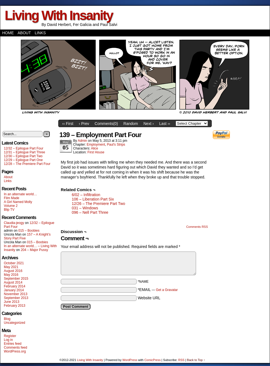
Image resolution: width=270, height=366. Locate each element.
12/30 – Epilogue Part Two (23, 156)
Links (40, 33)
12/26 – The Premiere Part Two (98, 203)
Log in (8, 340)
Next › (149, 123)
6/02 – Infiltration (86, 195)
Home (8, 33)
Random (130, 123)
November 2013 (15, 294)
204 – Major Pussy (34, 250)
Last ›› (164, 123)
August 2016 (13, 271)
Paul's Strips (116, 144)
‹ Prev (84, 123)
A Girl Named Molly (18, 202)
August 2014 (13, 282)
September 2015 (16, 278)
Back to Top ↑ (196, 360)
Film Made (11, 198)
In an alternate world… (20, 194)
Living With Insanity (59, 15)
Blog (7, 319)
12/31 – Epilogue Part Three (24, 152)
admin (82, 141)
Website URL (149, 298)
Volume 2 (11, 206)
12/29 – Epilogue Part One (23, 160)
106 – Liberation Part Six (93, 199)
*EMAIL (158, 289)
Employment (96, 144)
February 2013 (14, 306)
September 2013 (16, 298)
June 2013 (11, 302)
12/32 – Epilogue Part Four (23, 148)
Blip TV (9, 210)
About (24, 33)
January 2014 (14, 290)
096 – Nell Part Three (90, 212)
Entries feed (12, 344)
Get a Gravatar (167, 290)
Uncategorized (14, 323)
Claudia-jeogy (14, 223)
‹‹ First (67, 123)
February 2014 (14, 286)
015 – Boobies (29, 231)
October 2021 (14, 263)
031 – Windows (85, 208)
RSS (181, 360)
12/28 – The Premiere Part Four (27, 164)
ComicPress (152, 360)
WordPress (129, 360)
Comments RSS (197, 226)
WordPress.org (15, 351)
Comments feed (15, 347)
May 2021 (11, 267)
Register (10, 336)
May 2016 (11, 275)
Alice (94, 148)
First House (95, 152)
